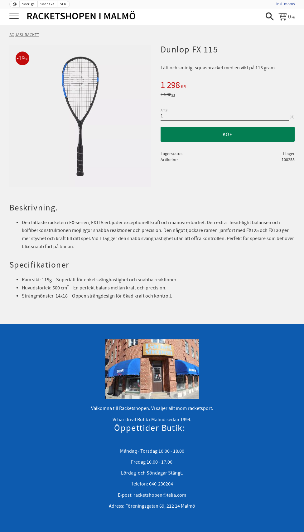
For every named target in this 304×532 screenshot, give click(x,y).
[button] (14, 16)
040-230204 (161, 484)
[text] (228, 86)
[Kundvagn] (286, 16)
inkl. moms (285, 4)
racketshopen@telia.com (159, 495)
